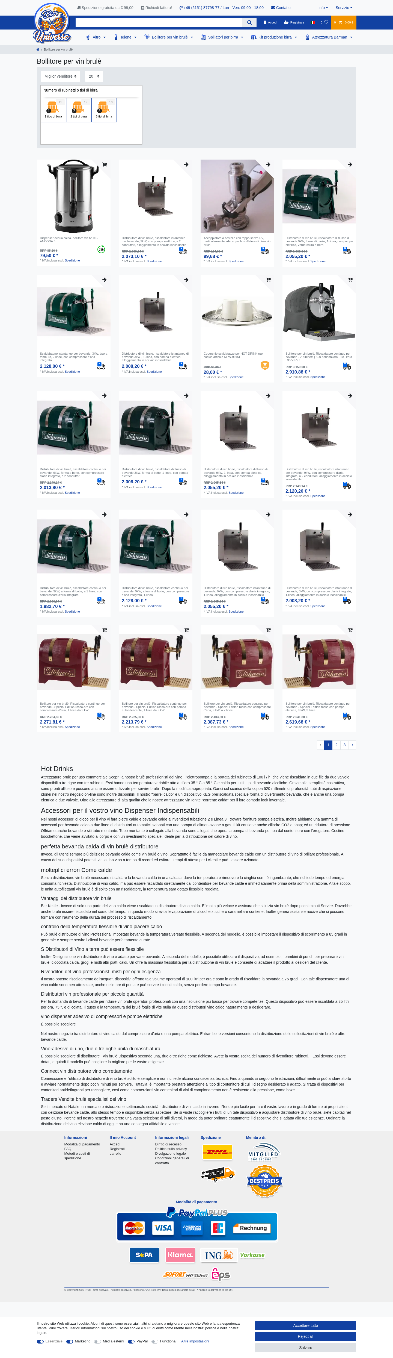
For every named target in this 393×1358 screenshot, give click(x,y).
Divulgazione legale (170, 1153)
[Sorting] (60, 76)
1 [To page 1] (328, 745)
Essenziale (54, 1341)
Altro (97, 37)
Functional (168, 1341)
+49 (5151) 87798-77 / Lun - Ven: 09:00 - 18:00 (222, 7)
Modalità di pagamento (82, 1144)
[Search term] (159, 22)
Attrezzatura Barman (330, 37)
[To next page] (352, 745)
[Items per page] (94, 76)
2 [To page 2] (336, 745)
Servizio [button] (342, 7)
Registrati (117, 1149)
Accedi (115, 1144)
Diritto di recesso (168, 1144)
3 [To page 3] (345, 745)
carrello (115, 1153)
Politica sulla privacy (171, 1149)
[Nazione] (313, 22)
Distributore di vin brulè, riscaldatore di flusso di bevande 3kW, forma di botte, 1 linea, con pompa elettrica (155, 473)
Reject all (306, 1336)
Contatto (281, 7)
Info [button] (321, 7)
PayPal (142, 1341)
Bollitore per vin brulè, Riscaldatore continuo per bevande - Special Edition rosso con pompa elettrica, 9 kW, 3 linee (317, 707)
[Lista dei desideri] (324, 22)
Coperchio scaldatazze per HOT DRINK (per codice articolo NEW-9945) (234, 355)
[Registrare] (294, 22)
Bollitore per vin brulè (170, 37)
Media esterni (113, 1341)
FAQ (68, 1149)
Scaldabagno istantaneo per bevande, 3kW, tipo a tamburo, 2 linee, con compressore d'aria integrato (73, 357)
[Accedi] (270, 22)
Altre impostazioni (195, 1341)
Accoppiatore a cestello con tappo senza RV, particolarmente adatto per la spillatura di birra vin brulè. (237, 241)
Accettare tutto (305, 1325)
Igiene (126, 37)
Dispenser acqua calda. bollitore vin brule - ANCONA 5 (68, 239)
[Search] (249, 22)
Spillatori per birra (223, 37)
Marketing (83, 1341)
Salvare (305, 1347)
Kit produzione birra (275, 37)
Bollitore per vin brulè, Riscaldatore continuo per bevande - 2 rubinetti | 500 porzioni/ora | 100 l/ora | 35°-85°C (318, 357)
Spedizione (72, 260)
